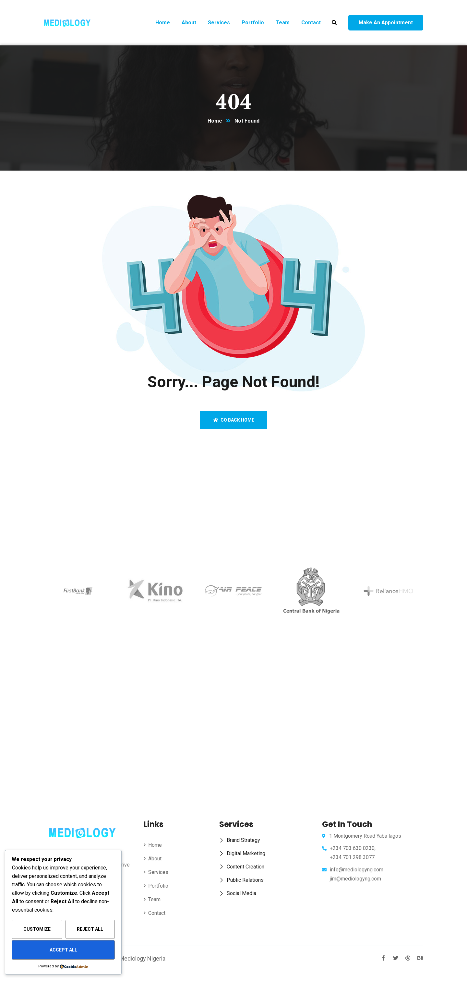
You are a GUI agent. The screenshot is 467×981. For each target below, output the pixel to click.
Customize (37, 929)
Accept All (63, 949)
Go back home (233, 420)
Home (215, 121)
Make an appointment (386, 22)
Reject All (90, 929)
